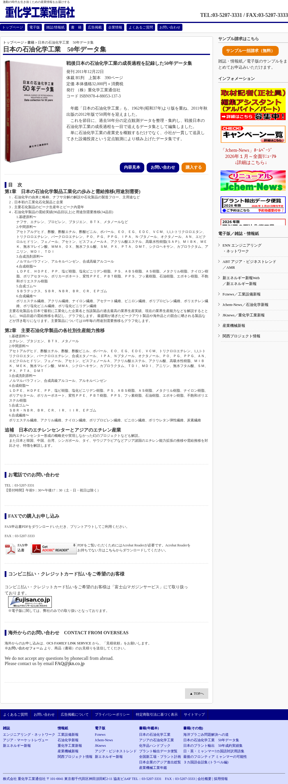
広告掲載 (95, 27)
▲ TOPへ (196, 694)
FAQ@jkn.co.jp (70, 663)
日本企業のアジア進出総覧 (160, 762)
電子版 (34, 27)
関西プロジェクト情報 (241, 336)
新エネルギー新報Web (241, 278)
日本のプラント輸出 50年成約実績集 (213, 746)
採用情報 (221, 779)
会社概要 (204, 779)
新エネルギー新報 (241, 283)
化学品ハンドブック (154, 746)
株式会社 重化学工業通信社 (24, 779)
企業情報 (115, 27)
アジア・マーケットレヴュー (25, 740)
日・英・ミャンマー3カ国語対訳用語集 (213, 751)
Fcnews (228, 294)
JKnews (228, 315)
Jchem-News (232, 304)
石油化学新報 (257, 304)
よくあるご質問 (141, 27)
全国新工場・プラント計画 (160, 757)
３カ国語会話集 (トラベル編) (205, 762)
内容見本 (132, 167)
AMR (230, 267)
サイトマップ (194, 714)
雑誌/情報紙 (55, 27)
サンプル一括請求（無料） (250, 51)
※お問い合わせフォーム (24, 648)
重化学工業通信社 (46, 12)
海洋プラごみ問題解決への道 (206, 735)
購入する (194, 167)
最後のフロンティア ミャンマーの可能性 (215, 757)
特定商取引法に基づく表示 (157, 714)
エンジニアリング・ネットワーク (29, 735)
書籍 (30, 42)
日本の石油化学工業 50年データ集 (211, 740)
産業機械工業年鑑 (153, 768)
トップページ (12, 27)
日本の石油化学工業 (154, 735)
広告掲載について (75, 714)
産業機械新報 (234, 325)
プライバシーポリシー (112, 714)
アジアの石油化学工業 (156, 740)
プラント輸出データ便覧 (158, 751)
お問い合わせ (169, 27)
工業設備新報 (249, 294)
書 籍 (76, 27)
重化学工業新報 (251, 315)
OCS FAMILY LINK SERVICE (69, 643)
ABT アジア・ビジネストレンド (249, 261)
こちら (110, 550)
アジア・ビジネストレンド (116, 751)
